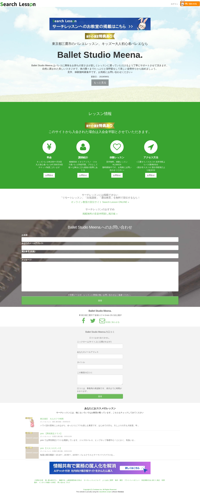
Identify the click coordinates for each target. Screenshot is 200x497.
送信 (100, 301)
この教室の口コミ (85, 373)
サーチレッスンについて (92, 480)
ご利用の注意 (38, 480)
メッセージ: (27, 261)
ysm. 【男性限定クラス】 (51, 434)
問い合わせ (61, 482)
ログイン (174, 3)
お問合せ (49, 175)
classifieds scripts (105, 492)
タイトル (81, 363)
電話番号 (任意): (29, 252)
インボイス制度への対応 (47, 482)
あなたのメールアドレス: (33, 244)
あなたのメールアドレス (87, 353)
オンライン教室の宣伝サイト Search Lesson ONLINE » (100, 203)
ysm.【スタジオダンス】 (51, 449)
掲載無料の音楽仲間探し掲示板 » (100, 214)
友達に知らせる (109, 323)
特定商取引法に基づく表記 (151, 480)
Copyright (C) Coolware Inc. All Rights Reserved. (100, 489)
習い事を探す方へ (51, 480)
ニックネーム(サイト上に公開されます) (94, 342)
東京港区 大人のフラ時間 (51, 420)
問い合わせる (188, 3)
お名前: (25, 236)
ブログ (68, 482)
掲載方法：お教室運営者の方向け (70, 480)
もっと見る (100, 82)
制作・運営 (119, 480)
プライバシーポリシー (132, 480)
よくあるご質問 (107, 480)
